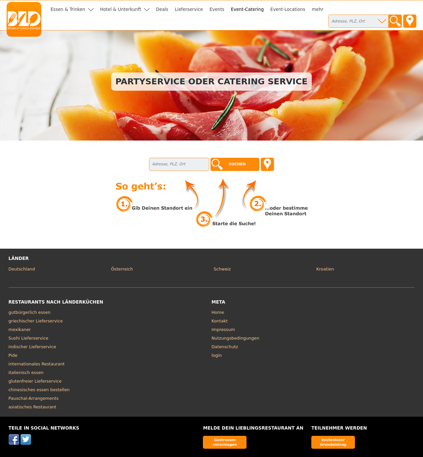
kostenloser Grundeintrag (333, 442)
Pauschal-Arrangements (34, 398)
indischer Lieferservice (32, 346)
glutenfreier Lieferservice (35, 381)
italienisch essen (26, 372)
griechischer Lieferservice (36, 320)
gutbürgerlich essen (30, 312)
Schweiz (222, 269)
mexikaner (20, 329)
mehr (318, 9)
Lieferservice (189, 9)
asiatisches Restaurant (33, 406)
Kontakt (220, 320)
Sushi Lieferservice (29, 338)
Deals (162, 9)
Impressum (223, 329)
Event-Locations (287, 9)
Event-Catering (247, 9)
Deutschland (22, 269)
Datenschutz (225, 346)
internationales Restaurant (37, 363)
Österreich (122, 269)
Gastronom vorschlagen (225, 442)
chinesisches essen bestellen (39, 389)
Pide (13, 355)
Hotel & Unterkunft (120, 9)
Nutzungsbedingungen (235, 338)
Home (218, 312)
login (217, 355)
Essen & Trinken (68, 9)
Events (217, 9)
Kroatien (325, 269)
